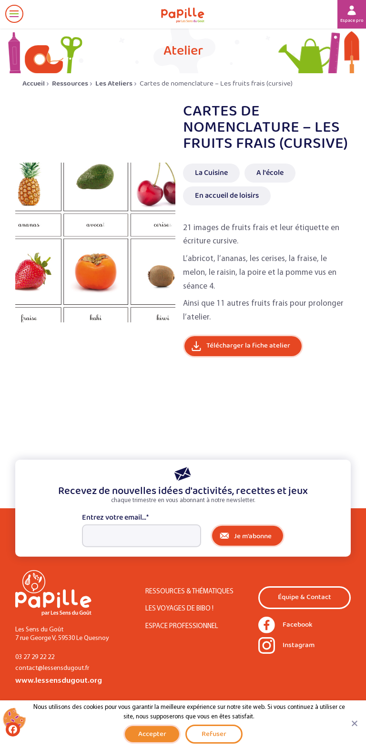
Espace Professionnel (181, 626)
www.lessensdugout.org (58, 681)
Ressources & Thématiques (189, 591)
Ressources (70, 83)
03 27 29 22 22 (34, 657)
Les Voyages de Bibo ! (179, 608)
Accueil (33, 83)
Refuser (214, 733)
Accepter (152, 733)
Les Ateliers (113, 83)
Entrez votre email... (115, 517)
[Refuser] (354, 723)
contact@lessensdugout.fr (52, 668)
